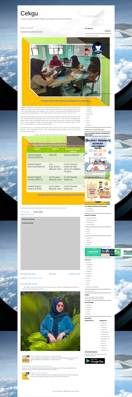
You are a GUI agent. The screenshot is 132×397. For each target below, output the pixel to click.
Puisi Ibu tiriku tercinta (29, 284)
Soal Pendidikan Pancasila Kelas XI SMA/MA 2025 (37, 366)
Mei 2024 (87, 67)
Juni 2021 (87, 89)
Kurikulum (89, 112)
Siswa (88, 120)
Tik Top (88, 314)
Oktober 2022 (89, 69)
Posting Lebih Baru (28, 274)
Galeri (88, 105)
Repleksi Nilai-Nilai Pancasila (38, 373)
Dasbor (88, 280)
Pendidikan (89, 114)
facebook (89, 238)
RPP (87, 118)
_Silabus (88, 267)
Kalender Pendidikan (92, 287)
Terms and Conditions (92, 38)
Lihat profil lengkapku (97, 51)
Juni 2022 (87, 71)
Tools (87, 282)
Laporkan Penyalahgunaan (94, 129)
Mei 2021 (87, 91)
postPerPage (90, 224)
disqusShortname (91, 218)
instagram (89, 242)
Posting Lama (74, 274)
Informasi (31, 214)
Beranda (52, 274)
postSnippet (89, 209)
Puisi (87, 116)
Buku (87, 100)
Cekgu (29, 13)
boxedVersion (90, 211)
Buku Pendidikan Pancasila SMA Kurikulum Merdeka (45, 356)
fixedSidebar (90, 222)
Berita (26, 214)
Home (88, 229)
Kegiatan (89, 109)
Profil (87, 231)
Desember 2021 (89, 78)
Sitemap (88, 42)
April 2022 (88, 73)
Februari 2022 (89, 76)
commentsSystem (91, 220)
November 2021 (89, 80)
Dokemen (89, 276)
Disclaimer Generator (92, 36)
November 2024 (89, 65)
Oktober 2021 (89, 82)
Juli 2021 (87, 87)
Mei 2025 (87, 62)
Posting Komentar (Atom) (35, 278)
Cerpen (88, 103)
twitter (88, 240)
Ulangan (88, 125)
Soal (87, 123)
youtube (88, 244)
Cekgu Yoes (96, 49)
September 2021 (89, 85)
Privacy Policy (90, 40)
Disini (74, 113)
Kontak (88, 233)
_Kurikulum (89, 269)
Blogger (77, 391)
